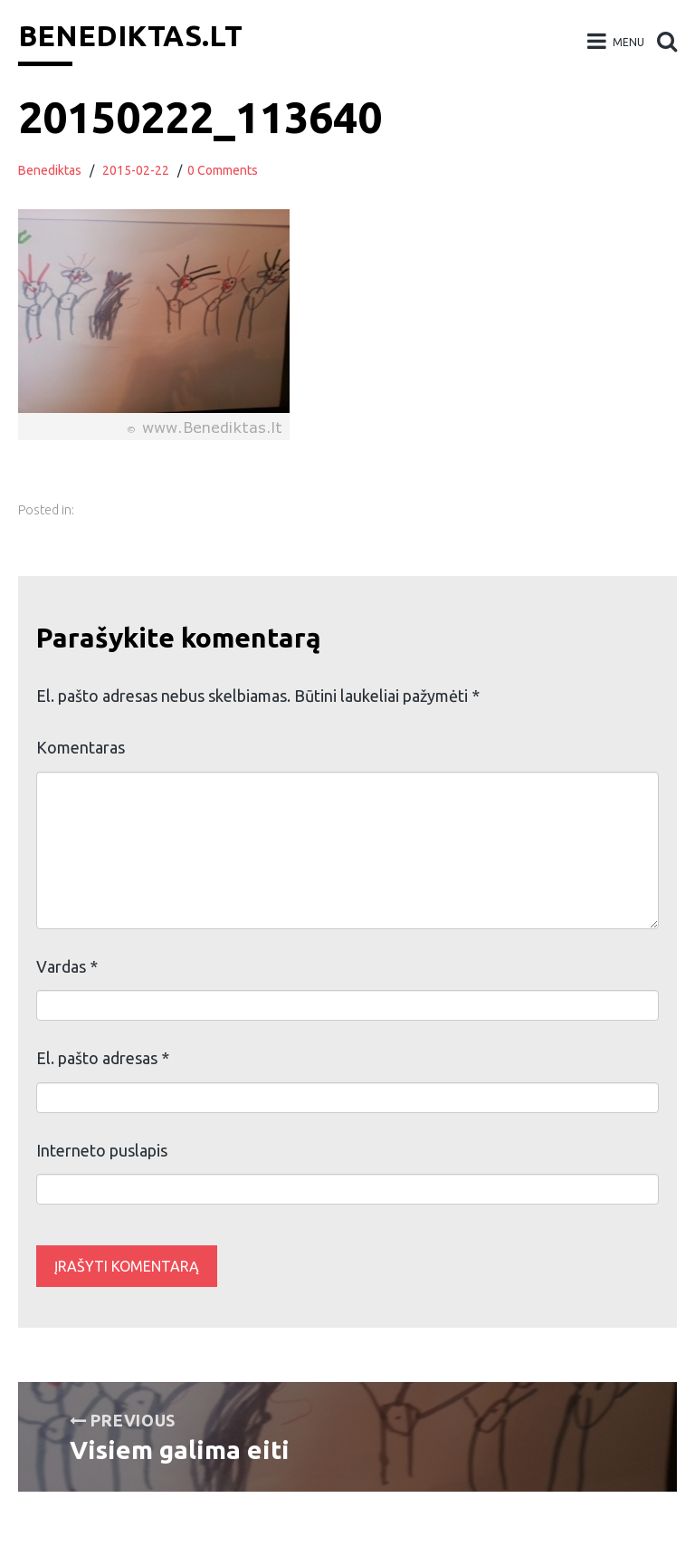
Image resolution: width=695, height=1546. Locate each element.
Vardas (67, 966)
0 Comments (222, 170)
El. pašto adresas (102, 1058)
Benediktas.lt (130, 35)
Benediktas (49, 170)
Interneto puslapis (101, 1150)
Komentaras (80, 747)
